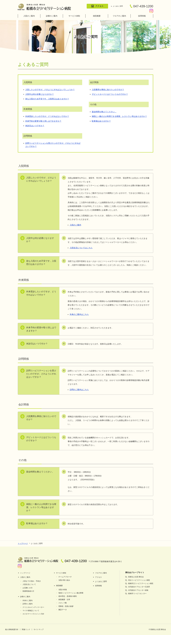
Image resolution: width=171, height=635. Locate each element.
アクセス (98, 577)
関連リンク (26, 629)
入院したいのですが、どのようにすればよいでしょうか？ (50, 90)
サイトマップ (39, 629)
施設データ (62, 610)
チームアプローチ (65, 577)
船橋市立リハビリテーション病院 (140, 583)
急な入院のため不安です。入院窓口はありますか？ (47, 99)
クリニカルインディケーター (33, 607)
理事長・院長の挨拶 (65, 606)
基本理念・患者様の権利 (67, 596)
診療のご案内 (51, 16)
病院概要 (97, 16)
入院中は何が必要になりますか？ (39, 94)
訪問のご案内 (28, 604)
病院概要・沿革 (64, 599)
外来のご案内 (28, 600)
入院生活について (29, 584)
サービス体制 (74, 16)
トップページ (23, 543)
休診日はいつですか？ (34, 126)
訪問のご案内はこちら (79, 390)
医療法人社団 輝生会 (136, 577)
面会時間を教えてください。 (104, 112)
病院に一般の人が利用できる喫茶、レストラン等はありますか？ (119, 116)
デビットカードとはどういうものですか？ (110, 94)
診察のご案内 (25, 597)
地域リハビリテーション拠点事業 (70, 593)
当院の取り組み (64, 580)
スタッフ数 (62, 603)
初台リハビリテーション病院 (139, 580)
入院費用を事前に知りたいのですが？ (108, 90)
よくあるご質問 (118, 6)
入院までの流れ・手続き (32, 581)
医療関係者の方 (28, 591)
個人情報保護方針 (11, 629)
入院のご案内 (29, 16)
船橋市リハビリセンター (137, 593)
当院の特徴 (62, 590)
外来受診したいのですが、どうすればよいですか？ (47, 116)
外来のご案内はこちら (79, 314)
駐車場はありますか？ (101, 121)
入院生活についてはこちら (81, 248)
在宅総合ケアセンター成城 (138, 590)
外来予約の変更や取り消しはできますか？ (43, 121)
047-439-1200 (141, 6)
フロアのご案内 (119, 16)
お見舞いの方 (28, 588)
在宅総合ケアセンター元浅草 (139, 587)
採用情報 (142, 16)
